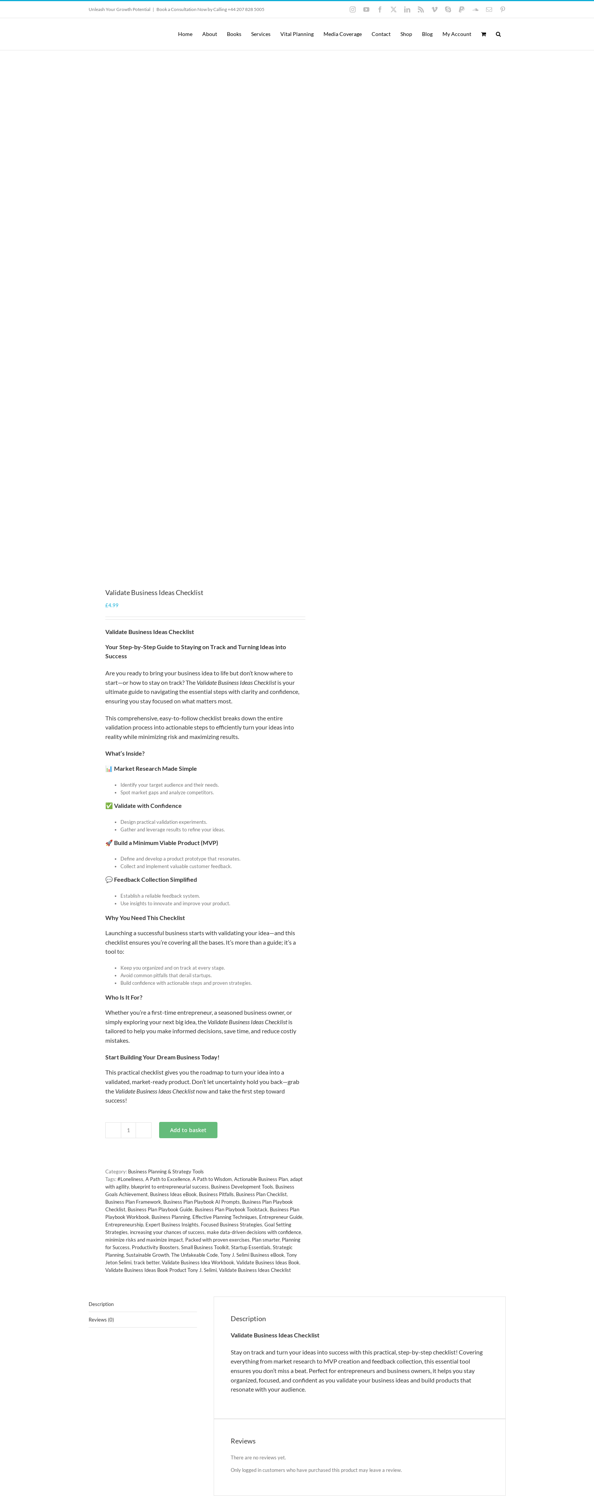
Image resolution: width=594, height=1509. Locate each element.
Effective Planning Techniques (224, 1217)
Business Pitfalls (216, 1194)
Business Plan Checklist (261, 1194)
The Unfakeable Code (194, 1255)
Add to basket (188, 1130)
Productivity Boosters (155, 1247)
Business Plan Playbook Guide (160, 1209)
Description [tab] (101, 1304)
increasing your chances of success (167, 1232)
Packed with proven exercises (217, 1240)
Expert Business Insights (172, 1225)
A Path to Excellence (167, 1179)
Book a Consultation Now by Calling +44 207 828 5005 (210, 9)
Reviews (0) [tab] (101, 1320)
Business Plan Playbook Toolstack (231, 1209)
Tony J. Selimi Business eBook (252, 1255)
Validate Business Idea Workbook (198, 1262)
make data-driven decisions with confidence (254, 1232)
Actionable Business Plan (261, 1179)
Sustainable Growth (147, 1255)
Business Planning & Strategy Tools (166, 1171)
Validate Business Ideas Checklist (255, 1270)
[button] (498, 34)
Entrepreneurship (124, 1225)
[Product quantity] (128, 1130)
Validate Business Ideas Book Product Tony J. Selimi (161, 1270)
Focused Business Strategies (231, 1225)
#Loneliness (130, 1179)
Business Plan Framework (133, 1202)
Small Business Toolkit (205, 1247)
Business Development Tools (242, 1187)
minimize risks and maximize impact (144, 1240)
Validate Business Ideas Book (267, 1262)
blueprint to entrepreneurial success (170, 1187)
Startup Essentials (250, 1247)
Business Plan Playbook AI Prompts (201, 1202)
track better (146, 1262)
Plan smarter (266, 1240)
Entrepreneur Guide (280, 1217)
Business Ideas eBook (173, 1194)
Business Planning (171, 1217)
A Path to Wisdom (212, 1179)
